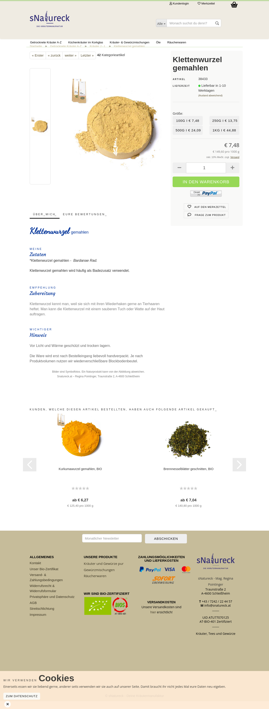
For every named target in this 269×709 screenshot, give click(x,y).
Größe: (178, 121)
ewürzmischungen (100, 577)
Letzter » (87, 63)
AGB (33, 610)
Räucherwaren (176, 42)
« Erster (38, 63)
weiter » (71, 63)
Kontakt (35, 571)
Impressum (38, 622)
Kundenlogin (179, 3)
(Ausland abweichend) (210, 103)
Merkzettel (206, 3)
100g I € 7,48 (187, 128)
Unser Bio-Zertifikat (44, 577)
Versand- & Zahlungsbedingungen (46, 585)
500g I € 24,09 (188, 138)
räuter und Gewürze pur (105, 571)
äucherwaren (96, 583)
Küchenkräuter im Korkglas (85, 42)
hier (153, 620)
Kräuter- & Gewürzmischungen (129, 42)
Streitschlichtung (42, 616)
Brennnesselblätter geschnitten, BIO (188, 477)
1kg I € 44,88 (224, 138)
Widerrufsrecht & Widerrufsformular (43, 596)
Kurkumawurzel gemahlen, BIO (80, 477)
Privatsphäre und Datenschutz (52, 605)
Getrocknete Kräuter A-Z (46, 42)
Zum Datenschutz (22, 696)
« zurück (54, 63)
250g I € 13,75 (225, 128)
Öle (158, 42)
